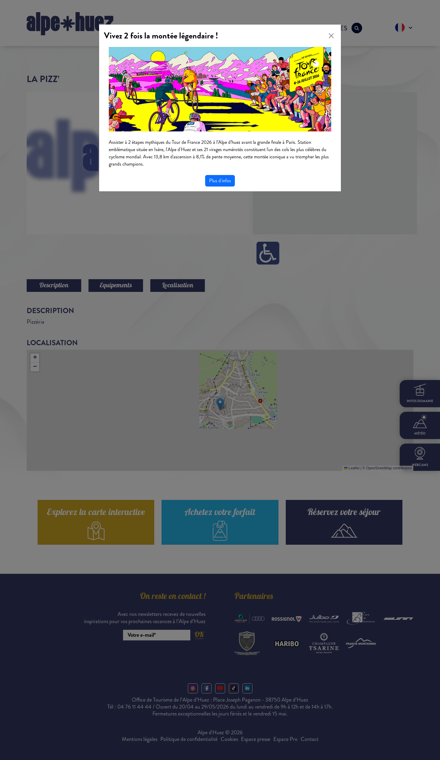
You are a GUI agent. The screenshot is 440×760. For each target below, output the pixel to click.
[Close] (331, 36)
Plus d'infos (220, 180)
